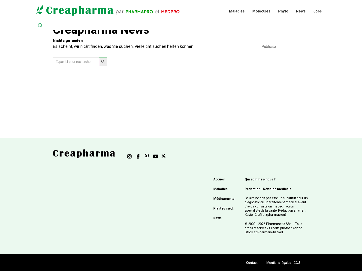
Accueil (219, 179)
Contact (252, 263)
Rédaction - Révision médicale (268, 189)
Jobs (317, 11)
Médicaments (224, 199)
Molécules (261, 11)
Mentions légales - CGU (283, 263)
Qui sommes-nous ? (260, 179)
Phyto (283, 11)
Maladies (237, 11)
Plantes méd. (223, 208)
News (301, 11)
